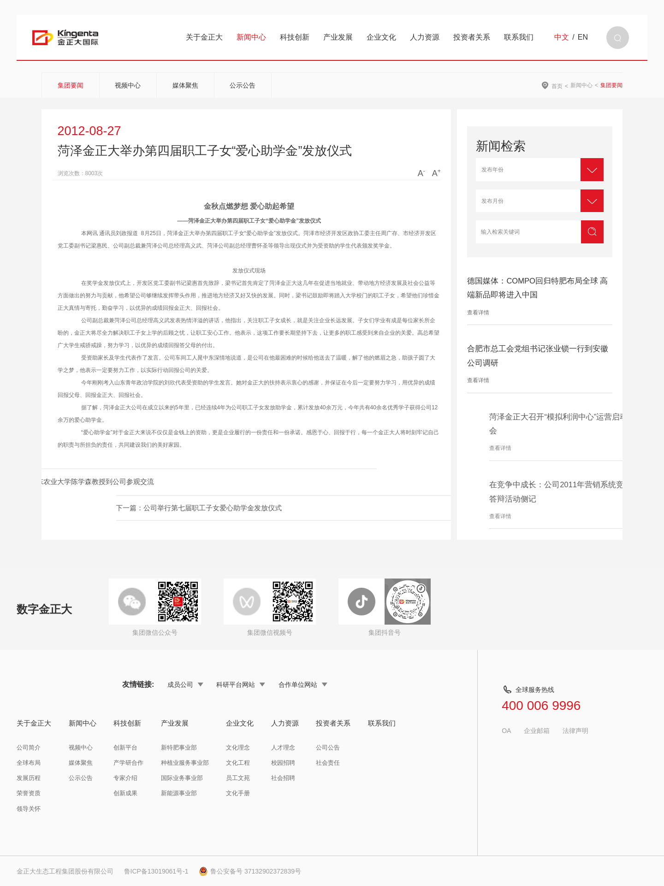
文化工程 (238, 762)
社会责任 (328, 762)
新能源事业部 (179, 793)
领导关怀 (29, 808)
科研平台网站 (240, 684)
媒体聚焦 (185, 85)
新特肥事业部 (179, 747)
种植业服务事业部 (185, 762)
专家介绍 (125, 777)
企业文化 (381, 37)
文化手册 (238, 793)
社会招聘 (283, 777)
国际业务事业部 (182, 777)
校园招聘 (283, 762)
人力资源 (424, 37)
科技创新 (294, 37)
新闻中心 (251, 37)
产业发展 (338, 37)
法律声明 (575, 730)
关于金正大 (204, 37)
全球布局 (29, 762)
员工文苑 (238, 777)
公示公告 (242, 85)
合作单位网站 (303, 684)
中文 (561, 37)
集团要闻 (70, 85)
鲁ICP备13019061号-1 (156, 871)
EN (583, 37)
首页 (557, 86)
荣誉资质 (29, 793)
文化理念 (238, 747)
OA (506, 730)
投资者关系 (471, 37)
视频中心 (128, 85)
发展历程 (29, 777)
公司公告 (328, 747)
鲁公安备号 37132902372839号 (250, 871)
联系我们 (519, 37)
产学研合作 (128, 762)
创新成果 (125, 793)
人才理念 (283, 747)
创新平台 (125, 747)
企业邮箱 (537, 730)
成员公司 (185, 684)
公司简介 (29, 747)
